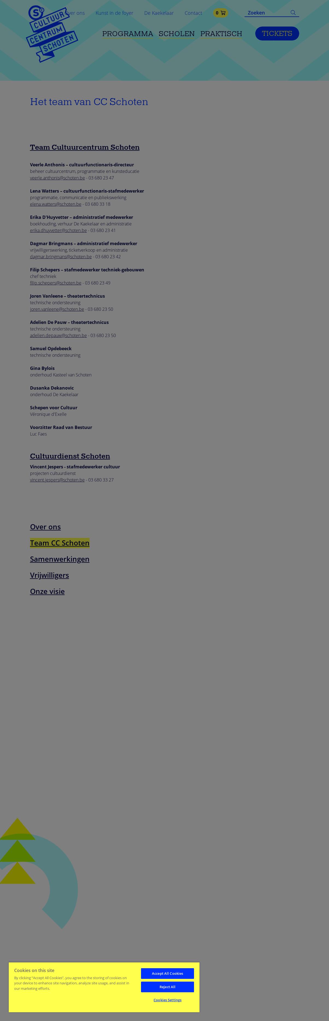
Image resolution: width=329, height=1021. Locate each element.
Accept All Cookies (167, 973)
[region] (104, 987)
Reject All (167, 986)
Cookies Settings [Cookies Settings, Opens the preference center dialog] (167, 999)
